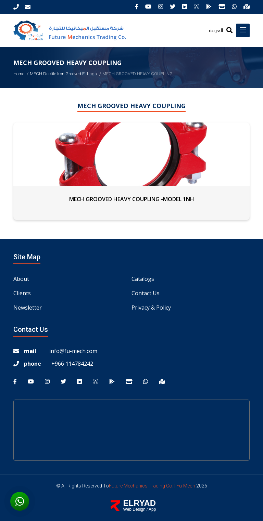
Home (18, 73)
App (152, 509)
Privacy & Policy (151, 307)
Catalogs (143, 279)
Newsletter (27, 307)
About (21, 279)
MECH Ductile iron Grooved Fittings (63, 73)
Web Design (134, 509)
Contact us (146, 293)
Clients (22, 293)
